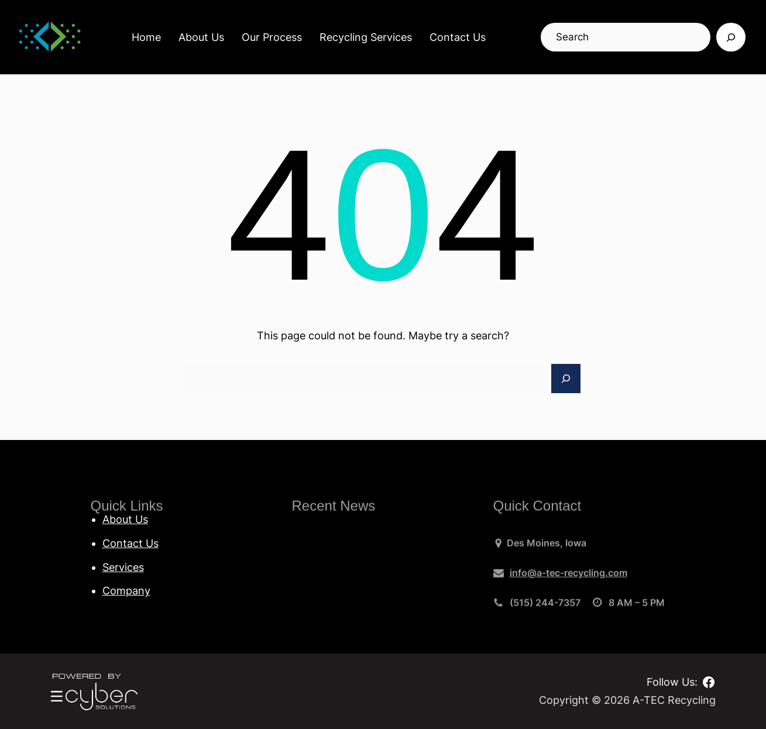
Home (146, 37)
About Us (201, 37)
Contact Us (458, 37)
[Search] (731, 37)
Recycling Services (366, 37)
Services (123, 567)
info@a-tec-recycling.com (568, 576)
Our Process (272, 37)
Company (126, 590)
